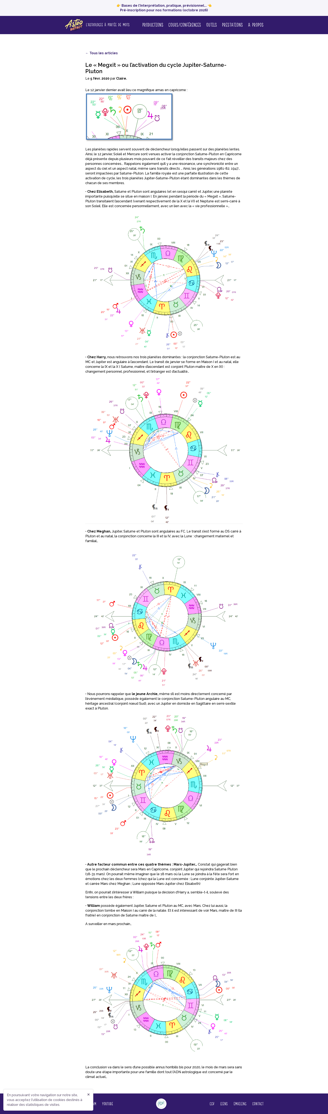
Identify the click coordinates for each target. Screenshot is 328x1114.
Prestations (232, 24)
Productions (152, 24)
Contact (258, 1103)
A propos (256, 25)
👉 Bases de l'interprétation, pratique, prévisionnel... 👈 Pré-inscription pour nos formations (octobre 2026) (164, 8)
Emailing (239, 1103)
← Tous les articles (101, 53)
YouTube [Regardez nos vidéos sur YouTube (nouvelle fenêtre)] (107, 1103)
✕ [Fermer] (88, 1095)
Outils (211, 24)
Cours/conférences (184, 24)
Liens (224, 1103)
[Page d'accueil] (96, 25)
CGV (212, 1103)
